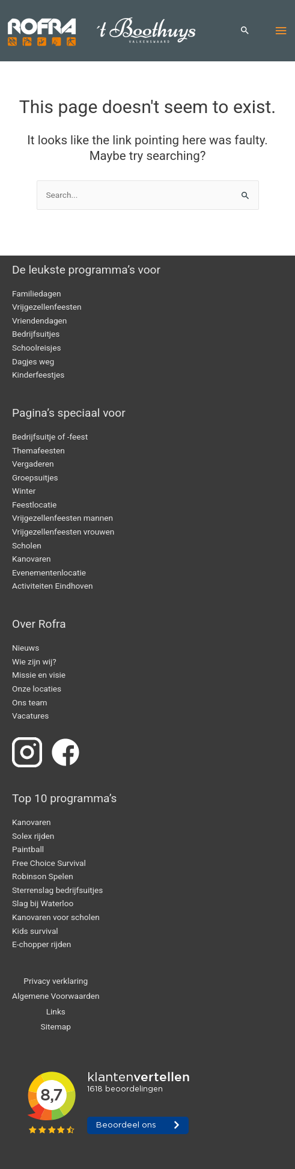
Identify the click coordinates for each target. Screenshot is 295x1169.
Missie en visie (38, 675)
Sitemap (56, 1026)
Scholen (26, 545)
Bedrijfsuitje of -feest (50, 436)
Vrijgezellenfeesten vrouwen (63, 531)
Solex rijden (33, 836)
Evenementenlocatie (49, 572)
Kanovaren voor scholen (56, 917)
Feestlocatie (34, 504)
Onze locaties (36, 688)
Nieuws (25, 647)
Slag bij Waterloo (42, 903)
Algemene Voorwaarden (56, 996)
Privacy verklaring (55, 981)
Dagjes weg (33, 361)
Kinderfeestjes (38, 374)
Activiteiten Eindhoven (52, 586)
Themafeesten (38, 450)
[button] (245, 31)
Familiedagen (36, 293)
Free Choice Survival (49, 863)
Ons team (29, 702)
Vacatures (30, 715)
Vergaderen (33, 463)
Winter (23, 491)
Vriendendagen (39, 320)
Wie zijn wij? (34, 661)
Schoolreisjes (36, 347)
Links (55, 1011)
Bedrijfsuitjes (35, 334)
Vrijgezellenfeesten (46, 306)
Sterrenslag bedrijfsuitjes (57, 890)
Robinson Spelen (42, 876)
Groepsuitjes (35, 477)
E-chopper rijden (41, 944)
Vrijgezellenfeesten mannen (62, 518)
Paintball (28, 849)
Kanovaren (31, 558)
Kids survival (35, 931)
